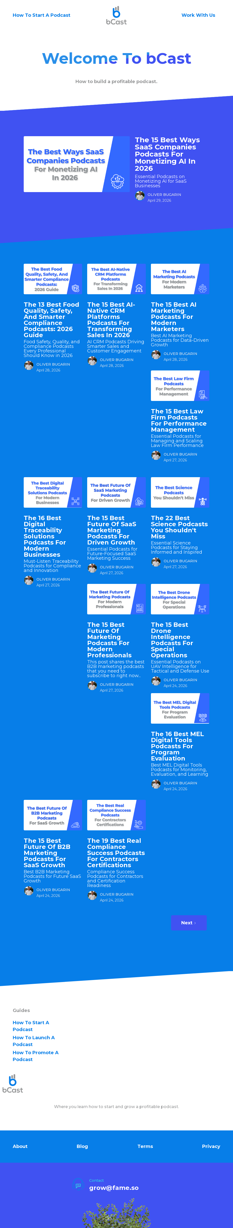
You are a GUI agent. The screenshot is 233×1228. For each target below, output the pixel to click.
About (20, 1146)
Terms (145, 1146)
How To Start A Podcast (41, 15)
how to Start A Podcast (31, 1026)
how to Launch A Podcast (34, 1041)
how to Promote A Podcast (36, 1056)
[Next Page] (189, 922)
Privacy (211, 1146)
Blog (82, 1146)
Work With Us (198, 15)
